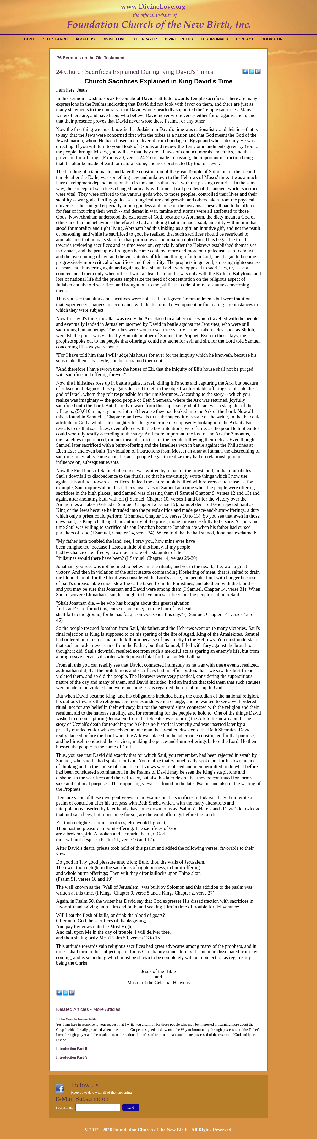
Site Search (55, 39)
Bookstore (273, 39)
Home (29, 39)
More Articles (106, 1009)
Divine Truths (179, 39)
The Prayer (145, 39)
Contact (245, 39)
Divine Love (114, 39)
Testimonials (214, 39)
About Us (85, 39)
